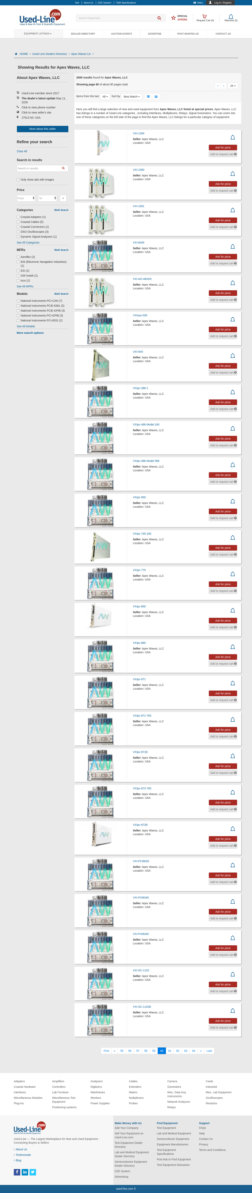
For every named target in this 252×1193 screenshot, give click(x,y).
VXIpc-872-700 (142, 788)
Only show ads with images (35, 179)
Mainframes (98, 1092)
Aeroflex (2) (26, 256)
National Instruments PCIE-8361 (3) (40, 305)
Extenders (135, 1086)
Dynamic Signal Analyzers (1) (37, 236)
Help (202, 1133)
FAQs (202, 1127)
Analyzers (97, 1081)
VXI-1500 (138, 169)
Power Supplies (100, 1103)
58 (145, 1050)
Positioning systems (64, 1107)
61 (169, 1050)
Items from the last (87, 96)
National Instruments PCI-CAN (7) (39, 300)
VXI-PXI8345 (141, 934)
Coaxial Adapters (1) (31, 217)
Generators (174, 1086)
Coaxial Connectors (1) (33, 226)
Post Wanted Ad (188, 33)
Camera (172, 1081)
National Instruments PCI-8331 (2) (39, 320)
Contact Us (223, 33)
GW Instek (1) (27, 275)
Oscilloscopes (214, 1097)
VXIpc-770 (139, 570)
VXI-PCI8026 (141, 861)
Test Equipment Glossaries (173, 1164)
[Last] (209, 1050)
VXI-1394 (138, 133)
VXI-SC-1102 (141, 970)
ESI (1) (23, 270)
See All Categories (28, 242)
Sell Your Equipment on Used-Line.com (129, 1135)
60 (161, 1050)
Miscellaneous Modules (28, 1097)
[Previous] (114, 1050)
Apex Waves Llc (82, 53)
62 (177, 1050)
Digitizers (96, 1086)
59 (154, 1050)
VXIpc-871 (139, 679)
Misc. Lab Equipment (219, 1092)
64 (193, 1050)
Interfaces (20, 1092)
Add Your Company (127, 1127)
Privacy (203, 1144)
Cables (133, 1081)
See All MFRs (25, 286)
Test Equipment (166, 1127)
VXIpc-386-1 (140, 388)
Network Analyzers (178, 1101)
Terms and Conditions (212, 1149)
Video (198, 2)
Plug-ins (19, 1103)
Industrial (211, 1086)
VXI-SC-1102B (142, 1006)
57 (137, 1050)
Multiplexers (136, 1097)
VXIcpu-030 (140, 315)
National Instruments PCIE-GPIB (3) (41, 310)
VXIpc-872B (140, 824)
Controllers (59, 1086)
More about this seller (42, 128)
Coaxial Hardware (25, 1086)
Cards (209, 1081)
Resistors (211, 1103)
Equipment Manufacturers (172, 1144)
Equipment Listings (38, 33)
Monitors (96, 1097)
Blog (17, 1160)
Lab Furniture (60, 1092)
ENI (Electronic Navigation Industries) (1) (42, 263)
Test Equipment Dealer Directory (129, 1144)
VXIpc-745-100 (142, 533)
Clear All (22, 151)
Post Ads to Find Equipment (174, 1159)
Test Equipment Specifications (166, 1151)
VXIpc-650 (139, 497)
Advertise (154, 33)
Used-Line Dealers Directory (51, 53)
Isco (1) (23, 280)
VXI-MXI (138, 351)
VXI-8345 (138, 242)
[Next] (201, 1050)
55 (121, 1050)
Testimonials (22, 1154)
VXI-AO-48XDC (142, 278)
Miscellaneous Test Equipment (63, 1099)
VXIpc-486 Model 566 (146, 460)
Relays (171, 1107)
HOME (25, 53)
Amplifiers (58, 1081)
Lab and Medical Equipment (174, 1133)
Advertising (121, 1176)
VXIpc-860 (139, 642)
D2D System (122, 1171)
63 (185, 1050)
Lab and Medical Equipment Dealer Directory (132, 1154)
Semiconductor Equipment (173, 1138)
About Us (20, 1149)
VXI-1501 (138, 206)
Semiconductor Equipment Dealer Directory (131, 1163)
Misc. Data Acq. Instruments (176, 1094)
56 (130, 1050)
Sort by (115, 96)
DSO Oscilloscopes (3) (33, 231)
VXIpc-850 (139, 606)
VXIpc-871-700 (142, 715)
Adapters (19, 1081)
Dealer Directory (83, 33)
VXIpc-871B (140, 752)
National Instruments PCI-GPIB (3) (40, 315)
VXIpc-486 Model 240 (146, 424)
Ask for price (223, 147)
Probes (133, 1103)
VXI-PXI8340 (141, 897)
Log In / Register (223, 2)
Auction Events (121, 33)
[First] (106, 1050)
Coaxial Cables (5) (30, 221)
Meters (133, 1092)
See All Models (26, 326)
